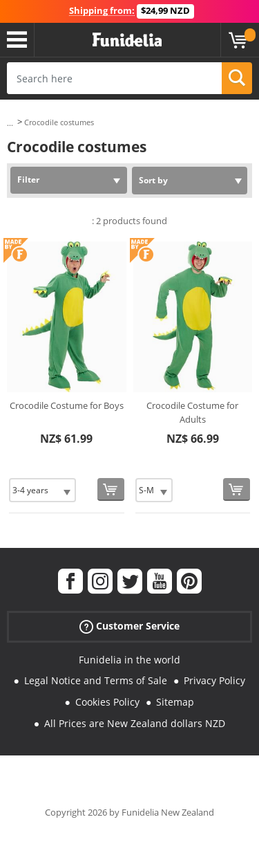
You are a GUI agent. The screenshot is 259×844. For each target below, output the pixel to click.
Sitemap (175, 701)
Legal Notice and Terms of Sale (95, 680)
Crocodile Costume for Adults (192, 412)
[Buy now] (110, 489)
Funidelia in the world (129, 659)
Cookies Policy (107, 701)
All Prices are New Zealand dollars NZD (134, 723)
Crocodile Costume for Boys (67, 405)
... (10, 123)
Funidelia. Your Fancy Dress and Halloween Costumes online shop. (127, 40)
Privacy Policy (214, 680)
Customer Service (129, 625)
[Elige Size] (42, 490)
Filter (28, 179)
